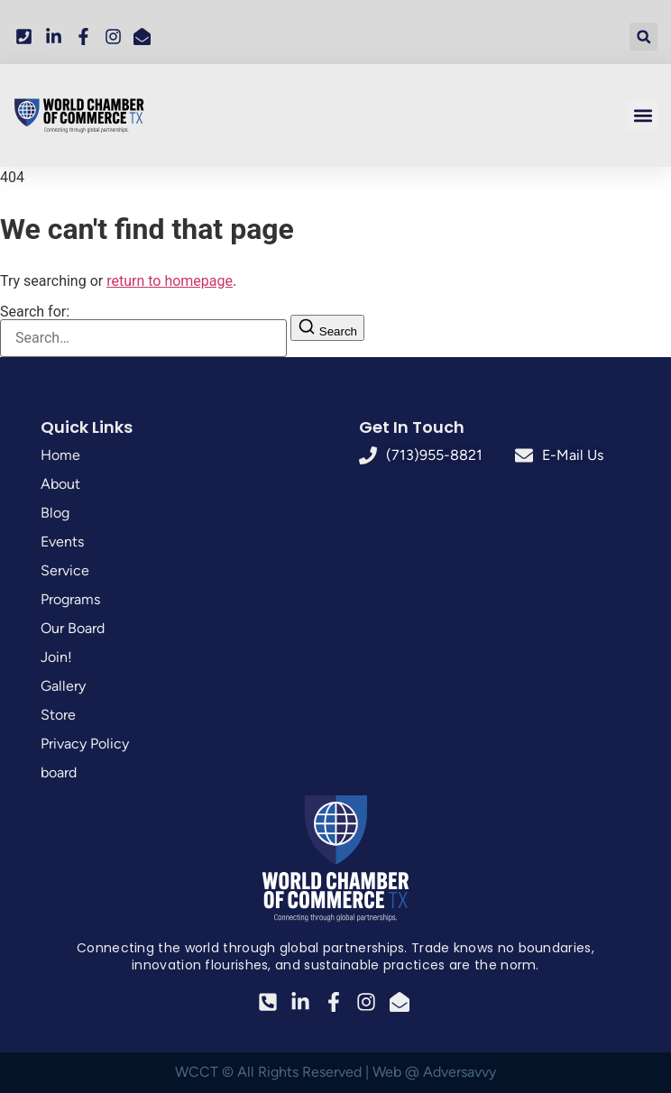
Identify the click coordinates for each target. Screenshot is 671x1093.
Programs (70, 599)
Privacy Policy (85, 743)
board (59, 772)
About (60, 483)
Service (65, 570)
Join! (56, 657)
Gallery (63, 685)
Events (62, 541)
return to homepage (169, 280)
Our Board (73, 628)
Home (60, 455)
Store (58, 714)
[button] (643, 37)
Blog (55, 512)
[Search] (327, 328)
